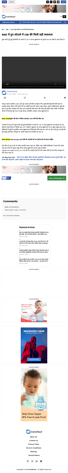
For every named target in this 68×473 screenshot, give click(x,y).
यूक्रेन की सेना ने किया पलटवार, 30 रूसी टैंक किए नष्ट (27, 118)
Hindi (4, 2)
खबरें (7, 29)
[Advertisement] (34, 50)
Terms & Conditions (33, 448)
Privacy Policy (33, 444)
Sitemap (33, 451)
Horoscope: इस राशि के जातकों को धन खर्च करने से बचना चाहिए (32, 139)
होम (3, 29)
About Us (33, 437)
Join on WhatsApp (57, 178)
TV (6, 178)
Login (63, 2)
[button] (61, 17)
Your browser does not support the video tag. (34, 73)
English (11, 2)
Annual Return (34, 455)
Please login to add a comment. (15, 210)
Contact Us (33, 440)
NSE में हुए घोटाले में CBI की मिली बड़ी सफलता (22, 29)
